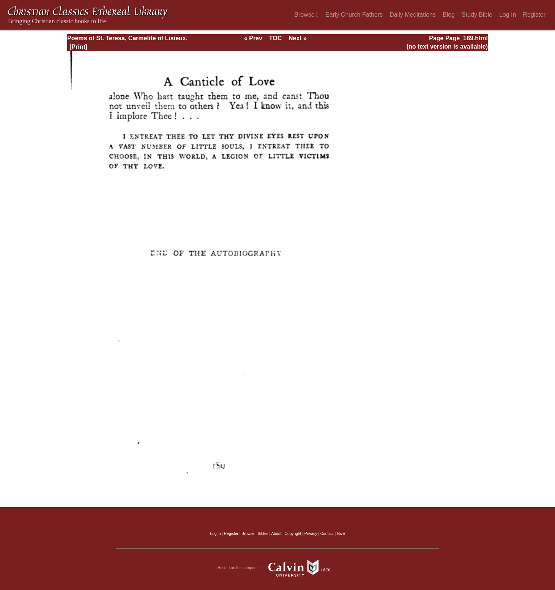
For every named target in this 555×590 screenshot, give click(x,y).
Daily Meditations (412, 14)
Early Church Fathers (354, 14)
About (276, 534)
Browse (306, 14)
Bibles (263, 534)
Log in (215, 534)
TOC (275, 38)
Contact (327, 534)
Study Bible (477, 14)
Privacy (310, 534)
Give (341, 534)
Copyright (293, 534)
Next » (298, 38)
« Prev (253, 38)
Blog (449, 14)
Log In (507, 14)
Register (534, 14)
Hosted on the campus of (278, 568)
